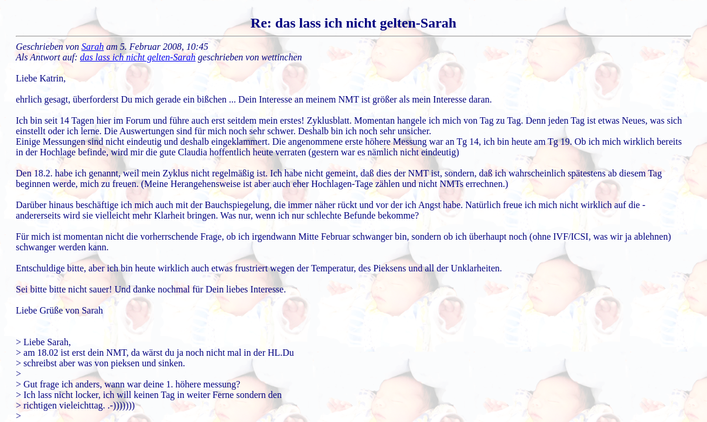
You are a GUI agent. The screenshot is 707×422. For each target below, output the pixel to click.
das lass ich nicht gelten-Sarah (138, 57)
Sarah (92, 47)
